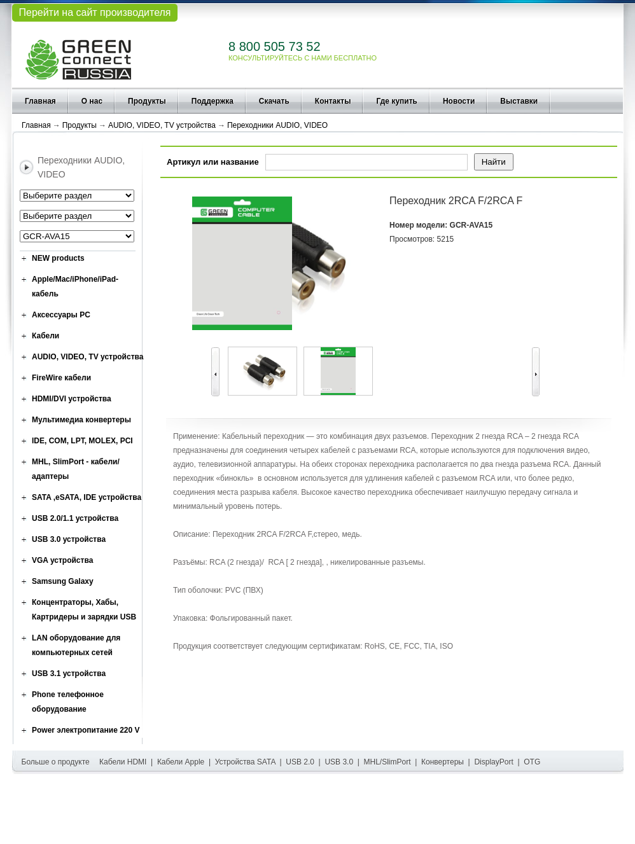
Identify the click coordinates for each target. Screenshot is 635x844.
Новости (459, 101)
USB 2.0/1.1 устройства (75, 518)
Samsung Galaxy (63, 581)
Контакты (333, 101)
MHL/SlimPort (387, 762)
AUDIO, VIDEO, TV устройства (162, 125)
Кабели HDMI (122, 762)
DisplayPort (493, 762)
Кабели (45, 335)
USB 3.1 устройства (69, 673)
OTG (532, 762)
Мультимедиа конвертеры (81, 419)
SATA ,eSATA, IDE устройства (86, 497)
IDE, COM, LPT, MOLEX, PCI (82, 440)
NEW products (58, 258)
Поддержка (213, 101)
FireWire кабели (61, 377)
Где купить (396, 101)
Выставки (519, 101)
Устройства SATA (245, 762)
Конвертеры (442, 762)
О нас (91, 101)
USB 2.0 (300, 762)
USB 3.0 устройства (69, 539)
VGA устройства (62, 560)
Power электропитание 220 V (86, 730)
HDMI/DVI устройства (71, 398)
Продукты (147, 101)
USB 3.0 (338, 762)
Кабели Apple (180, 762)
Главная (40, 101)
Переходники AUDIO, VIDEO (277, 125)
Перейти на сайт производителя (94, 12)
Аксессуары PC (61, 314)
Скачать (274, 101)
